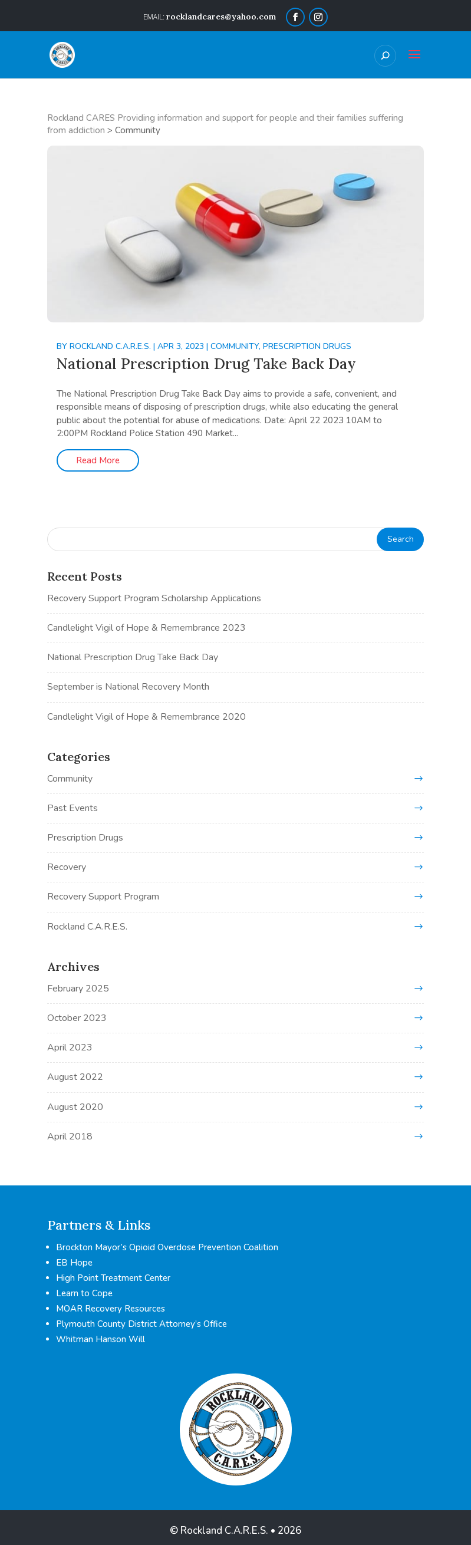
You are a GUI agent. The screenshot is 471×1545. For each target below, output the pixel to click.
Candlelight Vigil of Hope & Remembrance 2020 (146, 716)
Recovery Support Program (103, 896)
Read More (98, 460)
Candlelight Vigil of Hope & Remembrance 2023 (146, 627)
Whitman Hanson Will (100, 1339)
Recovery (66, 867)
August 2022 (75, 1076)
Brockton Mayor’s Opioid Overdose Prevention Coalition (167, 1247)
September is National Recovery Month (128, 686)
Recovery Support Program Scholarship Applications (154, 598)
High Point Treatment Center (113, 1278)
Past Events (72, 808)
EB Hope (74, 1263)
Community (234, 346)
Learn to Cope (84, 1293)
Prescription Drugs (307, 346)
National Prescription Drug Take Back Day (206, 363)
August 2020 (75, 1107)
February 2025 (78, 988)
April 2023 (70, 1047)
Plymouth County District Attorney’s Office (141, 1324)
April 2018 (70, 1136)
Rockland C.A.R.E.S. (110, 346)
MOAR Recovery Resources (110, 1309)
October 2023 (77, 1018)
